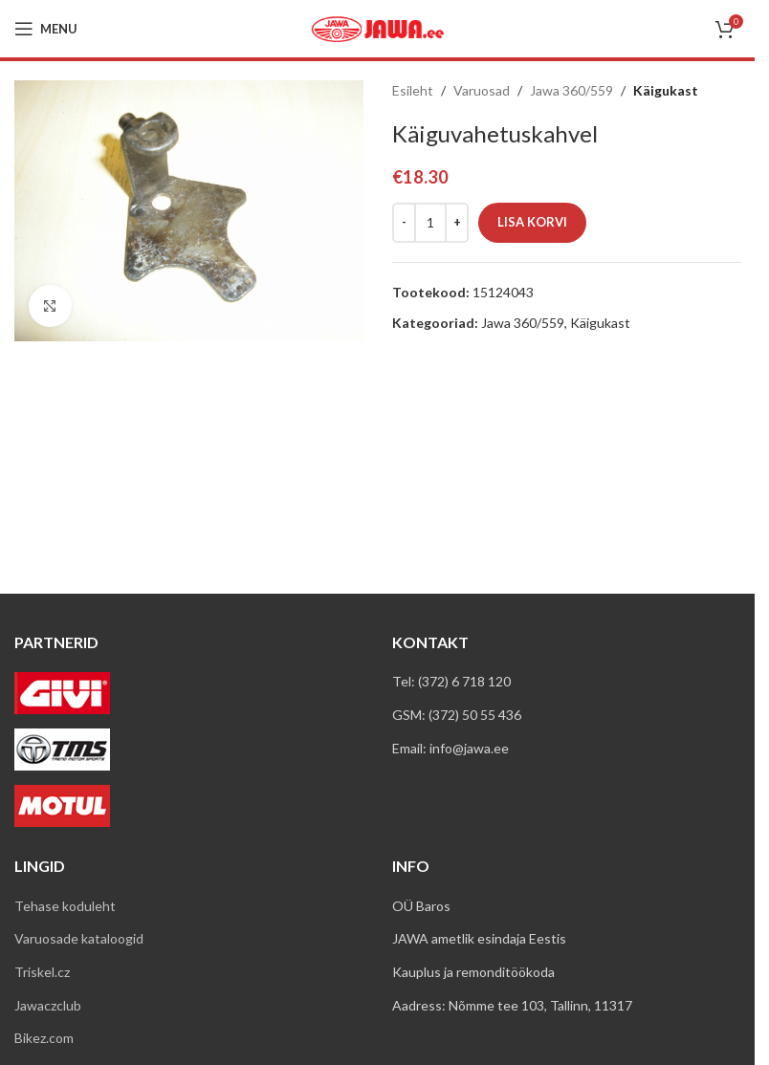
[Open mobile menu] (46, 29)
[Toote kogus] (430, 223)
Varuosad (481, 90)
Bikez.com (44, 1038)
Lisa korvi (532, 221)
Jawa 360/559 (571, 90)
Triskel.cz (42, 972)
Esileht (412, 90)
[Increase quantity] (457, 223)
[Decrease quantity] (404, 223)
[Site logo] (378, 27)
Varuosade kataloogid (78, 938)
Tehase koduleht (65, 906)
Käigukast (665, 90)
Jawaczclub (47, 1005)
